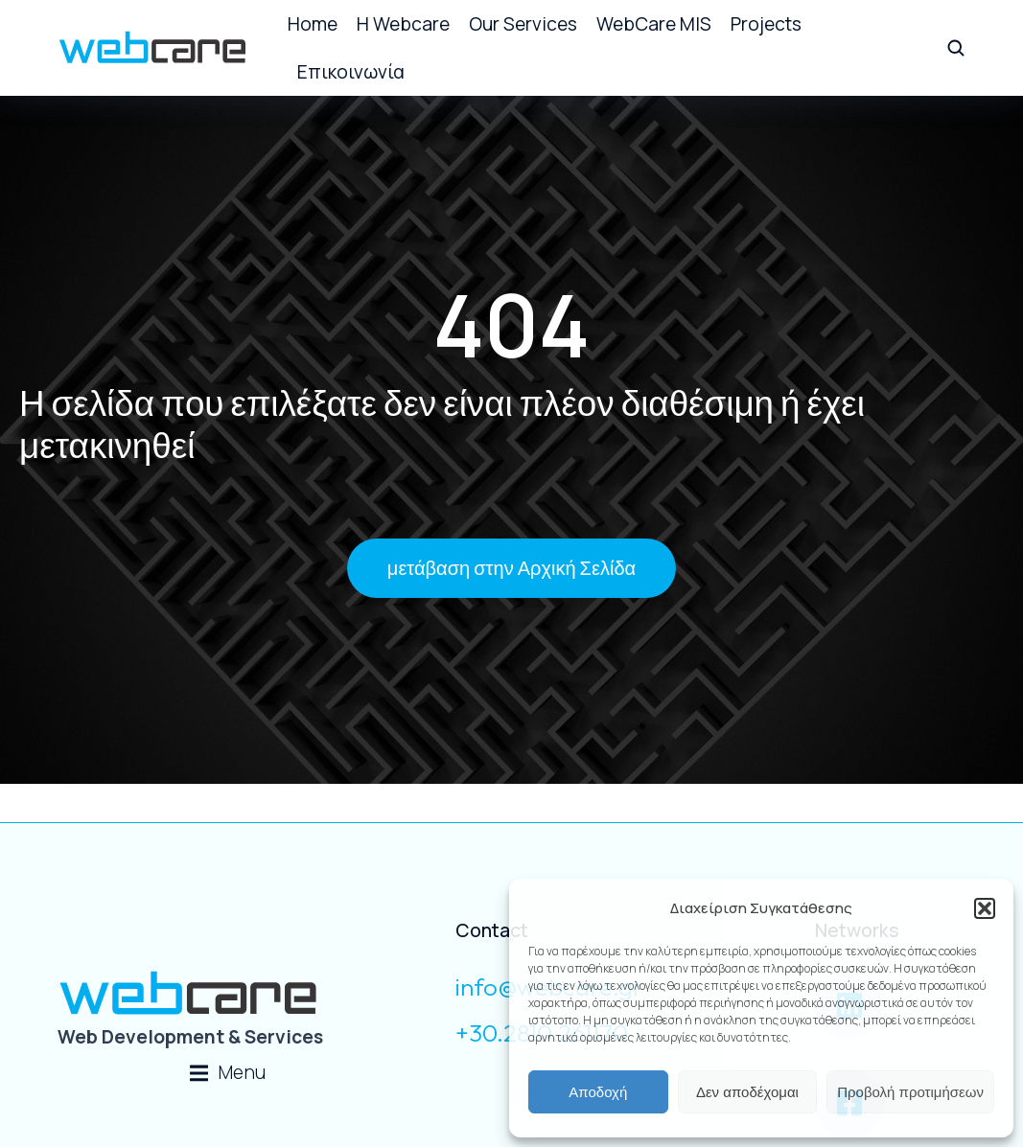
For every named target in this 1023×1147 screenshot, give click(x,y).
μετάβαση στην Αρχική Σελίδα (511, 568)
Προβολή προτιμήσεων (910, 1092)
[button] (984, 908)
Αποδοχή (598, 1092)
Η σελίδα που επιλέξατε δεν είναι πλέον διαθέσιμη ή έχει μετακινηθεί (442, 421)
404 (511, 322)
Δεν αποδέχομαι (747, 1092)
